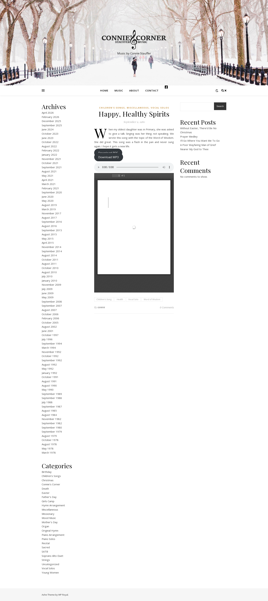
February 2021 (50, 188)
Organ (45, 526)
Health (120, 299)
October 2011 (50, 259)
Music (119, 90)
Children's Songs (51, 476)
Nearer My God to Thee (194, 149)
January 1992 (49, 373)
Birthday (47, 472)
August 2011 (49, 263)
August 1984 (49, 415)
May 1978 (47, 448)
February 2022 (50, 150)
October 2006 (50, 314)
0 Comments (167, 307)
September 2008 (52, 301)
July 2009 (47, 289)
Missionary (48, 514)
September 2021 (52, 167)
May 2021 (47, 175)
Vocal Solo (133, 299)
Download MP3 (108, 157)
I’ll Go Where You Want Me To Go (200, 140)
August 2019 (49, 205)
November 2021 (51, 159)
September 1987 (52, 406)
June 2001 (47, 331)
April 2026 (48, 112)
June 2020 (47, 196)
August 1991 (49, 381)
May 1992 (47, 368)
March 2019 (49, 209)
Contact (152, 90)
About (134, 90)
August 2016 (49, 226)
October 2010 (50, 268)
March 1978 (49, 452)
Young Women (50, 572)
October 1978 (50, 440)
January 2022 (49, 154)
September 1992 (52, 360)
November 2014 (51, 247)
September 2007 (52, 305)
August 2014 (49, 255)
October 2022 (50, 142)
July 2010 (47, 276)
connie (101, 307)
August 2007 (49, 310)
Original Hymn (50, 530)
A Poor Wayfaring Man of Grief (198, 145)
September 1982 (52, 423)
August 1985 (49, 410)
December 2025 (51, 121)
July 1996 (47, 339)
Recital (46, 543)
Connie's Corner (51, 484)
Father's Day (49, 497)
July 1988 (47, 402)
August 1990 (49, 385)
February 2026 (50, 117)
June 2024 (47, 129)
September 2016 (52, 221)
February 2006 (50, 318)
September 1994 (52, 343)
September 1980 (52, 427)
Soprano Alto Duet (52, 555)
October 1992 (50, 356)
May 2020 (47, 200)
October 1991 (50, 377)
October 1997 (50, 335)
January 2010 (49, 280)
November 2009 (51, 284)
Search (220, 106)
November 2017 (51, 213)
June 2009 (47, 293)
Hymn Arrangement (53, 505)
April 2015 (48, 242)
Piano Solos (48, 539)
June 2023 (47, 138)
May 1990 (47, 389)
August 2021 (49, 171)
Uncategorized (50, 564)
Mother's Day (50, 522)
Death (45, 488)
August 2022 (49, 146)
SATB (45, 551)
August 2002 (49, 326)
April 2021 (48, 180)
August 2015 (49, 234)
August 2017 (49, 217)
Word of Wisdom (152, 299)
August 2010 (49, 272)
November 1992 (51, 352)
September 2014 (52, 251)
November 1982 (51, 419)
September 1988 (52, 398)
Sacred (46, 547)
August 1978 (49, 444)
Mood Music (49, 518)
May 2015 (47, 238)
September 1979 (52, 431)
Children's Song (103, 299)
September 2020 (52, 192)
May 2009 (47, 297)
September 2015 (52, 230)
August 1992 (49, 364)
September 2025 (52, 125)
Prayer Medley (189, 136)
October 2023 (50, 133)
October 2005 (50, 322)
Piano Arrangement (53, 534)
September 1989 (52, 394)
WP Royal (63, 594)
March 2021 (49, 184)
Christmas (47, 480)
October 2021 (50, 163)
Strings (46, 560)
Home (104, 90)
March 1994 (49, 347)
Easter (46, 493)
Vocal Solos (48, 568)
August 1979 (49, 436)
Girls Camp (48, 501)
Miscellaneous (50, 509)
